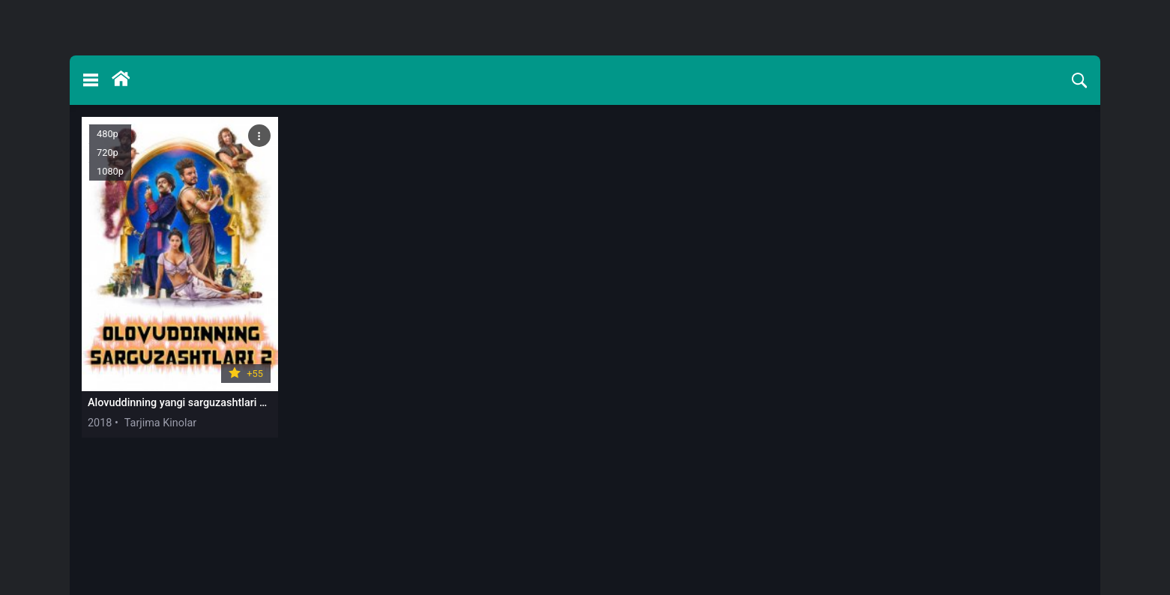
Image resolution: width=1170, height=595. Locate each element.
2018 (100, 423)
